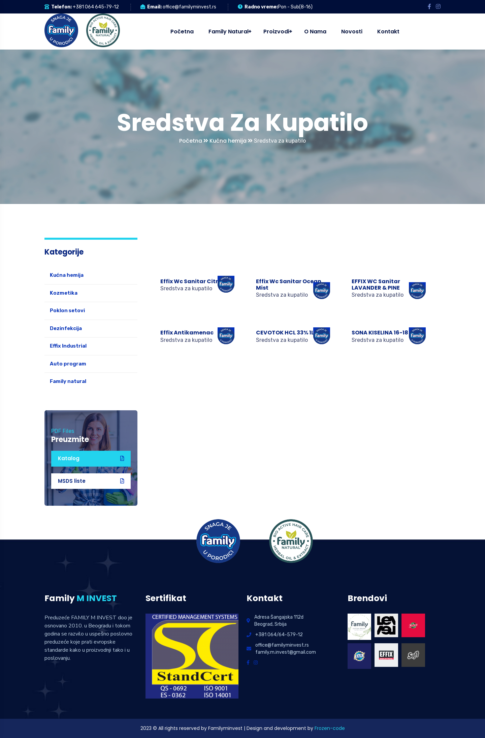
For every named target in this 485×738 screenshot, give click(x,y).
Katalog (91, 459)
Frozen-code (330, 728)
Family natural (228, 31)
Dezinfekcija (66, 328)
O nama (315, 31)
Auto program (68, 364)
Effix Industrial (68, 346)
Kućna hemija (231, 141)
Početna (182, 31)
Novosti (351, 31)
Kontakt (388, 31)
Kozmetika (63, 293)
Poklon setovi (67, 310)
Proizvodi (276, 31)
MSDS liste (91, 481)
